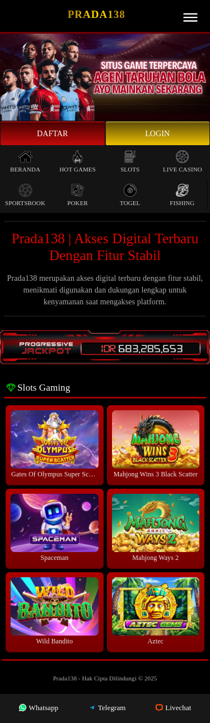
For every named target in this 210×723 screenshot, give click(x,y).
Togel (130, 194)
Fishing (182, 194)
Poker (77, 194)
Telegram (107, 707)
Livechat (173, 707)
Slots (129, 161)
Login (157, 133)
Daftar (52, 133)
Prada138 (96, 14)
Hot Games (77, 161)
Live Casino (182, 161)
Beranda (25, 161)
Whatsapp (38, 707)
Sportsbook (25, 194)
